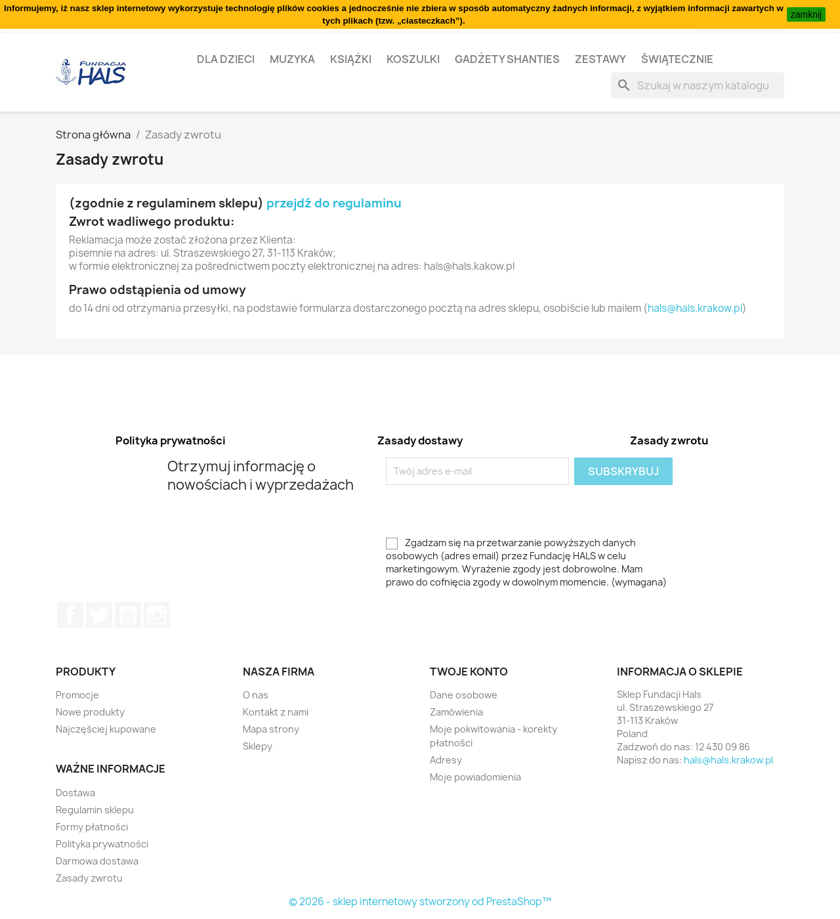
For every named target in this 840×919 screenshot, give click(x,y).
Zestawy (600, 59)
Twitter (99, 615)
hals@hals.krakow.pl (695, 308)
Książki (350, 59)
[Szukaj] (697, 85)
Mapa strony (271, 729)
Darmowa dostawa (97, 861)
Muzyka (292, 59)
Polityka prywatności (102, 844)
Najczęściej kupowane (106, 729)
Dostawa (75, 792)
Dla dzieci (226, 59)
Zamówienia (456, 712)
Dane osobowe (463, 695)
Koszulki (413, 59)
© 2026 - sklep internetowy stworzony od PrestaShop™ (420, 901)
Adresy (446, 760)
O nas (255, 695)
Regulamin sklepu (95, 809)
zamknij (806, 14)
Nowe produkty (90, 712)
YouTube (128, 615)
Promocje (77, 695)
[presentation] (495, 510)
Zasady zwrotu (89, 878)
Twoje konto (469, 671)
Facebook (70, 615)
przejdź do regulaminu (334, 203)
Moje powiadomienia (475, 777)
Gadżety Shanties (507, 59)
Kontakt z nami (275, 712)
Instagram (157, 615)
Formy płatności (92, 827)
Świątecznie (677, 59)
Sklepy (257, 746)
